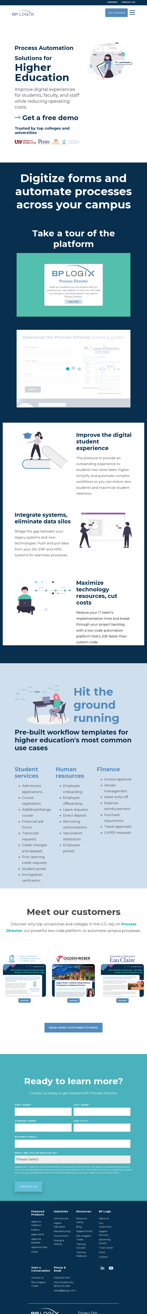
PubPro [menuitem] (35, 1229)
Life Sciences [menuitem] (61, 1218)
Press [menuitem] (102, 1252)
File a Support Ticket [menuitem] (84, 1237)
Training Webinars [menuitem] (81, 1254)
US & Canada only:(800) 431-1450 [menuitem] (64, 1284)
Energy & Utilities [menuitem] (59, 1242)
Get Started (116, 12)
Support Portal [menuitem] (84, 1231)
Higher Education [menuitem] (59, 1225)
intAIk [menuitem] (34, 1251)
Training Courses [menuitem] (81, 1246)
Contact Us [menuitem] (37, 1277)
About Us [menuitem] (104, 1218)
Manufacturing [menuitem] (62, 1231)
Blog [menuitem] (79, 1226)
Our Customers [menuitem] (105, 1225)
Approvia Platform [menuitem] (36, 1223)
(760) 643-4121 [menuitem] (62, 1277)
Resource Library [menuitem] (82, 1220)
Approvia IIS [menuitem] (37, 1234)
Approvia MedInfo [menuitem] (36, 1241)
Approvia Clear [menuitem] (39, 1247)
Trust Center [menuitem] (106, 1247)
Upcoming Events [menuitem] (105, 1241)
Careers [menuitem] (103, 1257)
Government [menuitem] (61, 1235)
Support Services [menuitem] (103, 1233)
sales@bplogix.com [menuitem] (65, 1290)
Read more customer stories (73, 1027)
